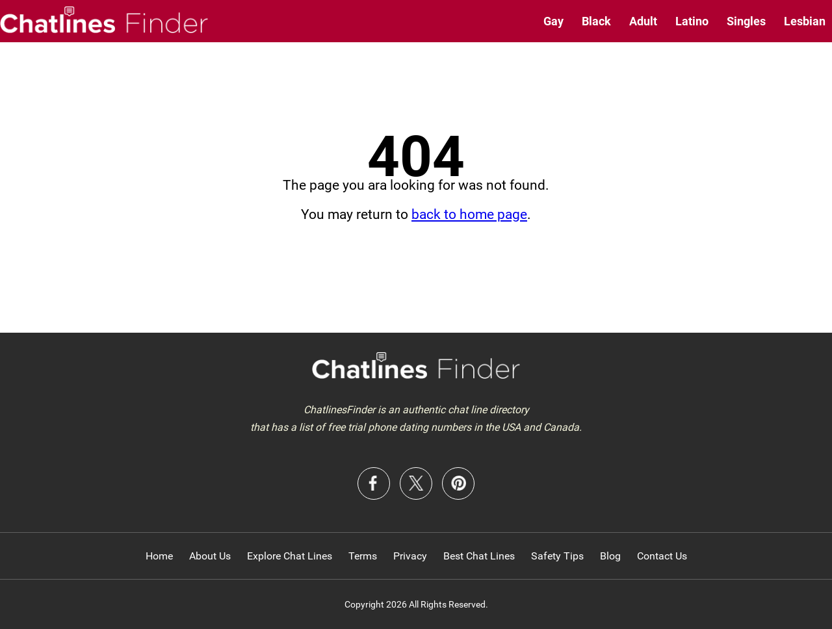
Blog (610, 556)
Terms (362, 556)
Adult (643, 21)
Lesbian (805, 21)
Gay (553, 21)
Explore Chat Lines (289, 556)
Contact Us (662, 556)
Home (159, 556)
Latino (691, 21)
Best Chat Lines (479, 556)
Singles (746, 21)
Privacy (410, 556)
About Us (210, 556)
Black (596, 21)
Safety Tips (557, 556)
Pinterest (458, 483)
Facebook (374, 483)
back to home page (469, 214)
